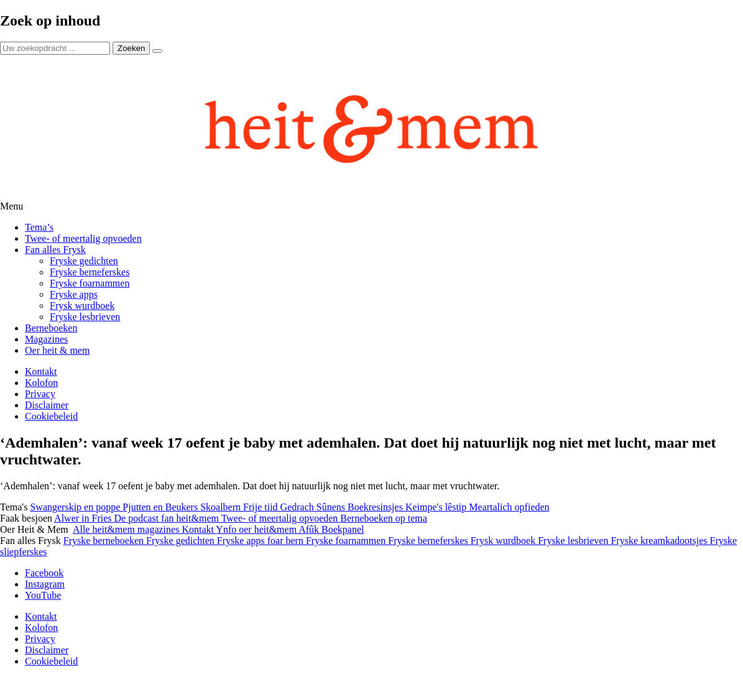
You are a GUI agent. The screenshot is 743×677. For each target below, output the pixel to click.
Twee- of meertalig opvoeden (83, 238)
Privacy (40, 394)
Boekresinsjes (376, 507)
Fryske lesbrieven (85, 316)
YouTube (43, 595)
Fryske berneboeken (104, 540)
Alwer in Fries (84, 518)
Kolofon (41, 382)
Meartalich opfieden (509, 507)
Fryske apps (74, 294)
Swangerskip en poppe (76, 507)
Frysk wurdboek (82, 305)
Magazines (46, 339)
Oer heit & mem (57, 350)
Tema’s (39, 227)
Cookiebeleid (51, 416)
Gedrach (298, 507)
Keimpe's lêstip (437, 507)
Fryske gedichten (84, 261)
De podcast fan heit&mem (167, 518)
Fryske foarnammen (89, 283)
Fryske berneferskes (89, 272)
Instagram (45, 584)
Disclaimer (46, 405)
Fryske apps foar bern (261, 540)
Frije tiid (261, 507)
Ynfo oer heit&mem (257, 529)
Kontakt (41, 371)
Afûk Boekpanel (331, 529)
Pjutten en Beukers (161, 507)
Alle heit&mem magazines (127, 529)
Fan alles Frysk (55, 249)
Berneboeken (51, 328)
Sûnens (332, 507)
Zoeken (131, 48)
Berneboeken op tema (383, 518)
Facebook (44, 573)
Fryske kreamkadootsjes (660, 540)
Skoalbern (221, 507)
